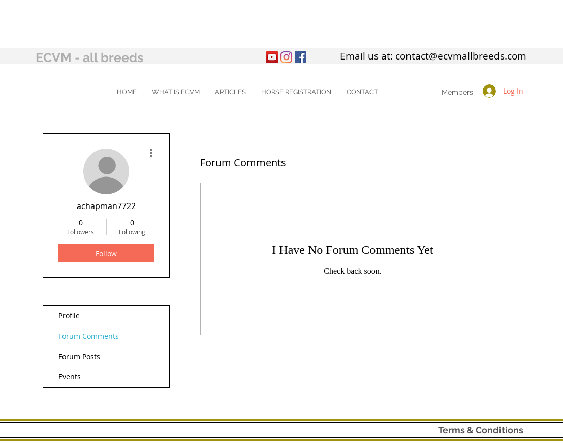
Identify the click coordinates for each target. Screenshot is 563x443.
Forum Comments (88, 336)
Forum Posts (79, 356)
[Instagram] (286, 57)
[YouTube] (272, 57)
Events (69, 376)
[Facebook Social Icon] (300, 57)
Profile (69, 315)
